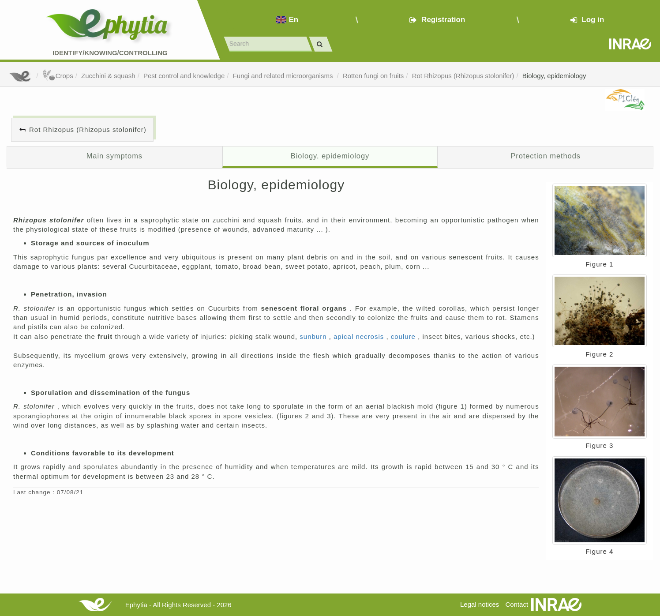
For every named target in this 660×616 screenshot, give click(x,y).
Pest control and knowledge (184, 75)
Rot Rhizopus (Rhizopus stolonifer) (463, 75)
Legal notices (479, 604)
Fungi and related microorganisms (284, 75)
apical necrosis (360, 336)
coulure (404, 336)
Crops (57, 75)
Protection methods (545, 156)
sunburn (314, 336)
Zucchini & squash (108, 75)
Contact (516, 604)
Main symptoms (114, 156)
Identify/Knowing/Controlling (110, 52)
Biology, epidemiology (554, 75)
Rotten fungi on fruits (373, 75)
